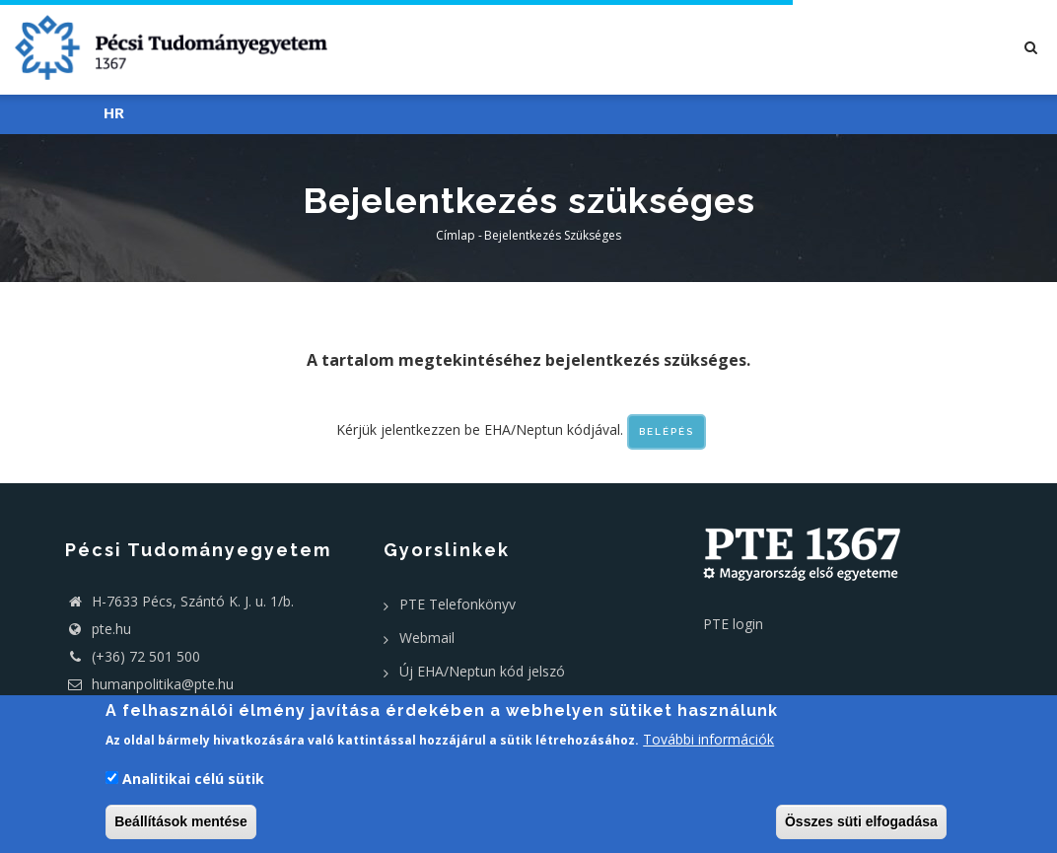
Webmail (427, 637)
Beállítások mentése (180, 821)
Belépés (666, 431)
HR (114, 114)
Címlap (455, 235)
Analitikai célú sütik (193, 778)
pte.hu (111, 628)
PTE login (733, 623)
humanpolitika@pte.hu (149, 684)
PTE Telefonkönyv (457, 604)
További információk (708, 739)
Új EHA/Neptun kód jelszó (482, 671)
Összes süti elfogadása (861, 821)
